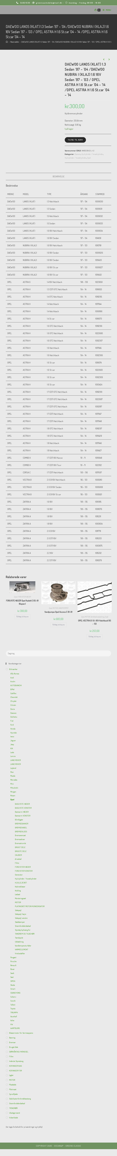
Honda (12, 728)
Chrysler (13, 701)
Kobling (18, 890)
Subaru (13, 996)
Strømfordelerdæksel (23, 926)
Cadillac (13, 693)
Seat (12, 977)
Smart (12, 989)
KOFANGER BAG (15, 1066)
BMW (12, 689)
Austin (12, 681)
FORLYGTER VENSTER (23, 871)
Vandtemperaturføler (23, 945)
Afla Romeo (14, 673)
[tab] (58, 176)
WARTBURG (15, 1028)
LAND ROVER (15, 760)
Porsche (13, 961)
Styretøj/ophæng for (22, 930)
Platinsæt (12, 1089)
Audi (12, 677)
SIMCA (12, 981)
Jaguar (13, 740)
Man (12, 772)
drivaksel (18, 859)
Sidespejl (18, 910)
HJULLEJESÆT (21, 882)
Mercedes (13, 780)
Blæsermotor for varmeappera (21, 1033)
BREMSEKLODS (21, 831)
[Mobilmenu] (105, 10)
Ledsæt (17, 894)
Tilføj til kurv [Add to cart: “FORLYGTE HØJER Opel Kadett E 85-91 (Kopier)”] (22, 616)
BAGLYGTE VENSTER (23, 808)
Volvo (12, 1020)
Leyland (13, 768)
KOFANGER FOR (15, 1070)
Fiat (11, 721)
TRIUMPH (14, 1012)
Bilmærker (13, 669)
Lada (12, 752)
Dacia (12, 709)
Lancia (13, 756)
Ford (12, 724)
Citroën (13, 705)
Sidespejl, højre (20, 914)
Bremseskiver (20, 839)
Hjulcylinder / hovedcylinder (92, 154)
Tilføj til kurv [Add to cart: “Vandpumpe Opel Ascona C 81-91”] (58, 625)
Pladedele (12, 1084)
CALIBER (18, 855)
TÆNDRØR (13, 1108)
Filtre (17, 863)
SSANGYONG (15, 993)
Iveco (12, 736)
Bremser (12, 1042)
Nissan (12, 795)
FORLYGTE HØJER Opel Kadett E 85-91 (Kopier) (22, 602)
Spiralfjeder (13, 1094)
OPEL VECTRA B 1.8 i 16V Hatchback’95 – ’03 (94, 622)
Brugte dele (13, 1047)
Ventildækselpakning (97, 617)
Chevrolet (14, 697)
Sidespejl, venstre (21, 918)
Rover (12, 969)
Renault (13, 965)
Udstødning (19, 941)
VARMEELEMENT (21, 949)
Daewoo (78, 154)
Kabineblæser (20, 886)
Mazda (12, 776)
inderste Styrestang (16, 1061)
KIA (11, 748)
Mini (12, 784)
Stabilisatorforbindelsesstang (20, 1098)
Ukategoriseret (14, 1113)
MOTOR (55, 608)
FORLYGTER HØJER (24, 597)
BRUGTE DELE (21, 851)
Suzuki (13, 1000)
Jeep (12, 744)
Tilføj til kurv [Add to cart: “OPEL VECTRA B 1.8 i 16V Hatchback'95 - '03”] (95, 636)
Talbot (12, 1004)
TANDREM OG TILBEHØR (24, 933)
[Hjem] (7, 42)
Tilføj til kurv (75, 140)
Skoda (12, 985)
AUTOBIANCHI (16, 685)
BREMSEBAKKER (21, 823)
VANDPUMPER (63, 608)
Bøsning (12, 1037)
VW (11, 1024)
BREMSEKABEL (21, 827)
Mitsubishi (14, 787)
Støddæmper (20, 922)
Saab (106, 617)
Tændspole (19, 937)
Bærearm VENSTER (22, 815)
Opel (89, 158)
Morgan (13, 791)
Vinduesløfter (20, 953)
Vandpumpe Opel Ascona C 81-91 (58, 612)
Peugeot (13, 957)
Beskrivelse (58, 176)
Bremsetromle (20, 843)
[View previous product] (104, 59)
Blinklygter (19, 819)
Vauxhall (13, 1016)
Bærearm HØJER (21, 812)
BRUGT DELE (20, 847)
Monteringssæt (20, 898)
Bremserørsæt (20, 835)
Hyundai (13, 732)
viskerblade (13, 1117)
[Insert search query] (58, 653)
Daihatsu (13, 717)
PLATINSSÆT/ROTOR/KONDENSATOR (29, 906)
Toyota (12, 1008)
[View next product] (109, 59)
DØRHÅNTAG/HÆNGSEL (18, 1051)
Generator (19, 874)
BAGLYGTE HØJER (22, 804)
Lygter (11, 1075)
